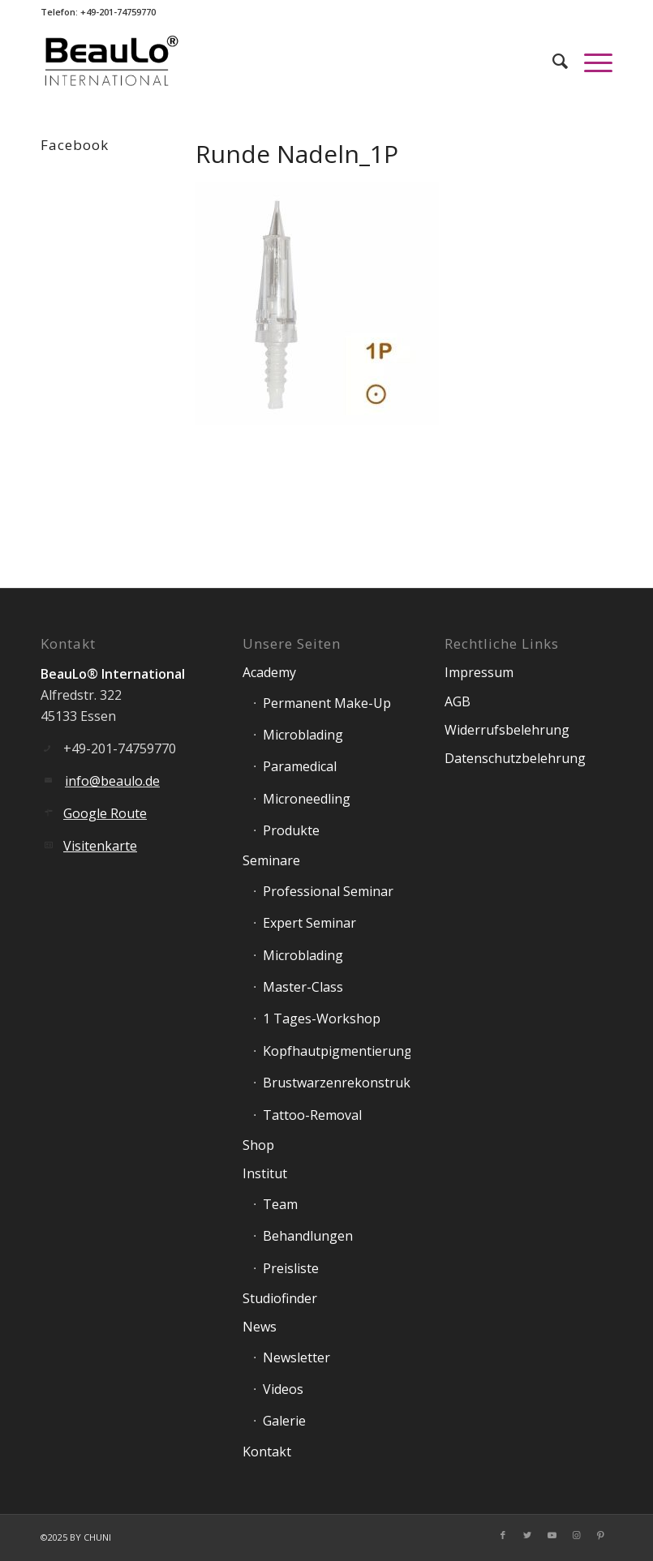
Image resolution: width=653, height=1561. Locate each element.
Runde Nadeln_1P (296, 153)
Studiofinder (280, 1298)
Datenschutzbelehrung (515, 758)
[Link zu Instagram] (576, 1535)
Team (280, 1204)
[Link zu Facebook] (503, 1535)
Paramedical (300, 766)
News (260, 1327)
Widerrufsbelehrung (507, 730)
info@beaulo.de (112, 781)
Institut (265, 1173)
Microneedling (306, 799)
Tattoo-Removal (312, 1115)
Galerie (284, 1421)
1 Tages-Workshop (321, 1018)
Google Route (105, 813)
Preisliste (291, 1268)
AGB (457, 701)
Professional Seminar (328, 891)
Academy (269, 672)
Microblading (303, 735)
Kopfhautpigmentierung (336, 1051)
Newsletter (296, 1357)
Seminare (271, 860)
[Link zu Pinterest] (600, 1535)
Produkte (291, 830)
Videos (283, 1389)
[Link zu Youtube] (551, 1535)
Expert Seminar (309, 923)
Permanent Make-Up (327, 703)
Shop (258, 1145)
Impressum (479, 672)
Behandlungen (308, 1236)
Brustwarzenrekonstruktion (336, 1082)
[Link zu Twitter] (527, 1535)
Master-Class (303, 987)
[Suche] (552, 60)
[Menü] (590, 60)
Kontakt (267, 1451)
